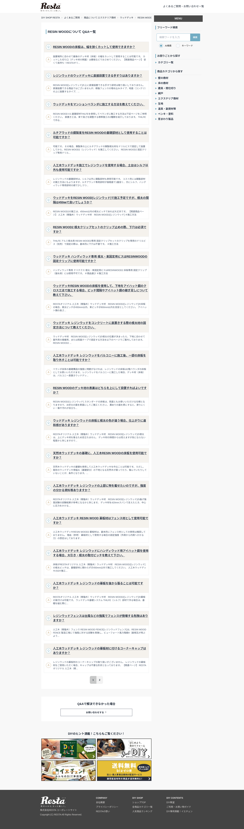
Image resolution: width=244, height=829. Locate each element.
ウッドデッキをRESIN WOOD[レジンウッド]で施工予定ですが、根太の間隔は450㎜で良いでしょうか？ (101, 200)
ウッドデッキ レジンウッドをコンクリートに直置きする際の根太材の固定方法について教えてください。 (99, 325)
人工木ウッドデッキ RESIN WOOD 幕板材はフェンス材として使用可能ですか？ (100, 520)
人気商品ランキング (142, 811)
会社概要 (100, 802)
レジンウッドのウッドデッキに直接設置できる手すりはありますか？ (97, 75)
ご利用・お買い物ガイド (179, 807)
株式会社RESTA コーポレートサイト (58, 810)
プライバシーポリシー (107, 807)
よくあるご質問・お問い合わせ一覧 (183, 6)
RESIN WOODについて (149, 17)
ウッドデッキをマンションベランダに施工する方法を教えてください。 (99, 104)
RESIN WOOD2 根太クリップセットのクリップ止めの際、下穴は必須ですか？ (99, 229)
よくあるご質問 (72, 17)
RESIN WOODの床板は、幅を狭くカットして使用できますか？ (94, 47)
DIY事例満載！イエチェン (180, 811)
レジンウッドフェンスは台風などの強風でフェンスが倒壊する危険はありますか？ (100, 618)
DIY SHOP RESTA (50, 17)
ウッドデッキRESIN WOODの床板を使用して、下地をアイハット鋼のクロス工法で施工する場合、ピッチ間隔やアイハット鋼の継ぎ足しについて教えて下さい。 (100, 290)
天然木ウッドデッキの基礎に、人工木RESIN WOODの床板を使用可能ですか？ (100, 455)
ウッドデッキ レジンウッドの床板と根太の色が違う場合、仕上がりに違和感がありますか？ (99, 423)
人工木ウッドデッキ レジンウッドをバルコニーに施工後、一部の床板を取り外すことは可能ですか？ (99, 358)
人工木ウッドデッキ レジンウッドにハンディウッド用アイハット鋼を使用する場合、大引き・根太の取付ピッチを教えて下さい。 (100, 553)
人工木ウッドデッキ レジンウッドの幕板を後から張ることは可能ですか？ (98, 585)
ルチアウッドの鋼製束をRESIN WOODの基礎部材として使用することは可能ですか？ (100, 135)
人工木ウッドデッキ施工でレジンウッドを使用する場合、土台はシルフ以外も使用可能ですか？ (100, 167)
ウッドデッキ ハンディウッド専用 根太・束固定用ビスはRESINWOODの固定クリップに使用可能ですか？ (100, 259)
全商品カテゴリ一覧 (142, 807)
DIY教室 (171, 802)
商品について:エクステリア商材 (100, 17)
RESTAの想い (103, 811)
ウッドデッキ (126, 17)
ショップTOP (139, 802)
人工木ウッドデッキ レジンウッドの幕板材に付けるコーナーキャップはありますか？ (99, 651)
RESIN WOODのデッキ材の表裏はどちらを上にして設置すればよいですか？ (100, 390)
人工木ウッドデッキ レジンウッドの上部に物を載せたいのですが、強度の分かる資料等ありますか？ (99, 488)
